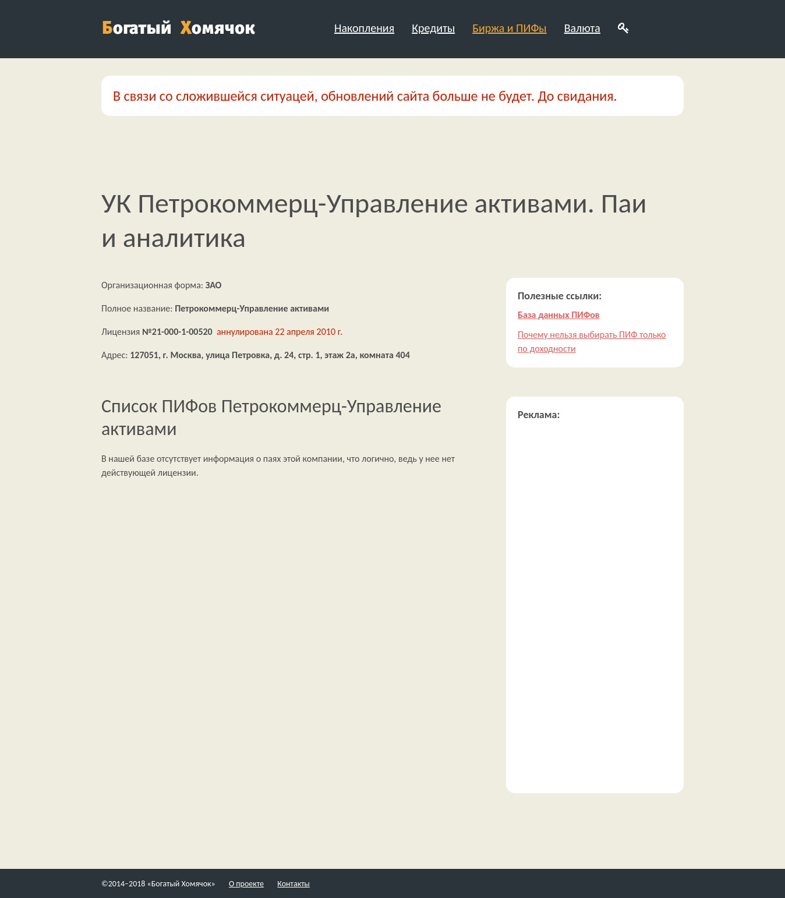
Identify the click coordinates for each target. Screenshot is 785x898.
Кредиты (433, 28)
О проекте (246, 884)
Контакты (293, 884)
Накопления (364, 28)
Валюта (582, 28)
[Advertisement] (595, 607)
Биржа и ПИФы (509, 28)
